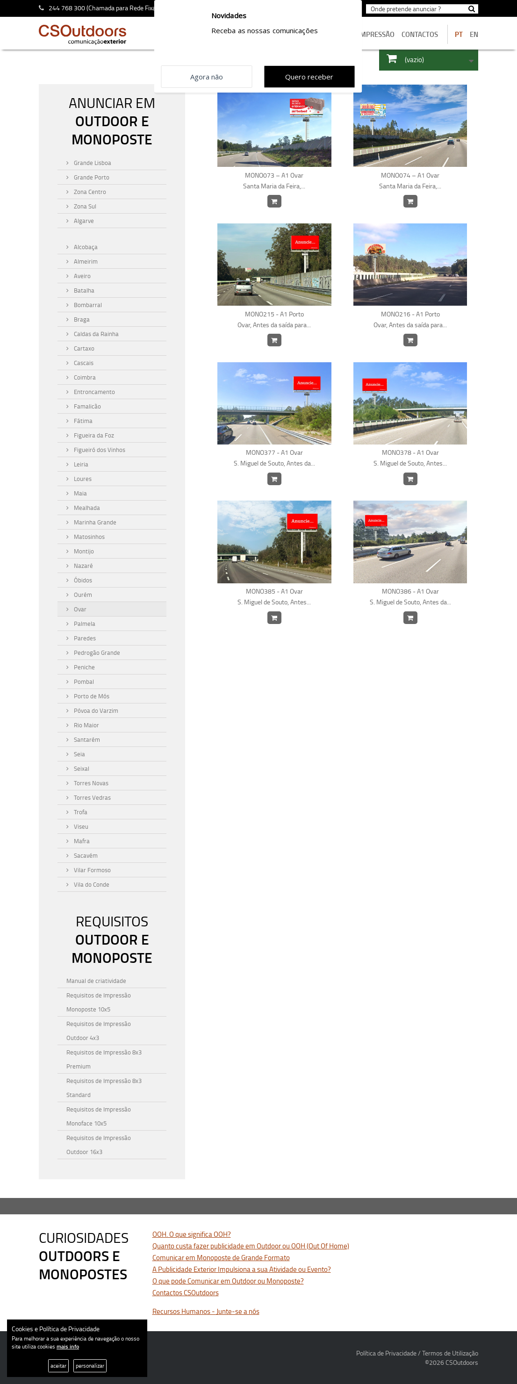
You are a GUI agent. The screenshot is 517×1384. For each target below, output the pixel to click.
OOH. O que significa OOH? (191, 1234)
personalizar (90, 1366)
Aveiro (81, 276)
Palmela (83, 623)
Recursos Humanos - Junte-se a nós (205, 1311)
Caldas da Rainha (95, 334)
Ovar (79, 609)
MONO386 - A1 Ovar (410, 597)
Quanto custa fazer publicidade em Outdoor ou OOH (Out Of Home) (250, 1246)
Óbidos (82, 580)
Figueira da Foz (93, 435)
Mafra (81, 841)
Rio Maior (85, 725)
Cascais (82, 363)
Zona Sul (84, 206)
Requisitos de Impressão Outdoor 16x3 (98, 1144)
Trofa (79, 812)
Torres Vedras (91, 797)
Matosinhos (88, 536)
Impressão (376, 34)
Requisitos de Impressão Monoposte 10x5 (98, 1002)
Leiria (80, 464)
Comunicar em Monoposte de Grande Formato (221, 1257)
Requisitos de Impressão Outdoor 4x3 (98, 1030)
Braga (81, 319)
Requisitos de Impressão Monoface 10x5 (98, 1116)
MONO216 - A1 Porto (410, 319)
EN (474, 34)
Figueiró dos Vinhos (98, 449)
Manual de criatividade (96, 980)
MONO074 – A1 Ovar (410, 181)
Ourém (82, 594)
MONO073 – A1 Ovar (274, 181)
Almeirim (85, 261)
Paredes (84, 638)
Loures (82, 478)
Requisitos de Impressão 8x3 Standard (104, 1087)
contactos (420, 34)
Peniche (83, 667)
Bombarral (87, 305)
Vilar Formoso (91, 870)
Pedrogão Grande (96, 652)
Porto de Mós (90, 696)
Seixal (80, 768)
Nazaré (82, 565)
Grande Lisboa (91, 162)
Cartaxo (83, 348)
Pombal (83, 681)
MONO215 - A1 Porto (274, 319)
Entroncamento (93, 391)
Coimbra (84, 377)
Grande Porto (90, 177)
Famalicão (86, 406)
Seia (78, 754)
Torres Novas (90, 783)
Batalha (83, 290)
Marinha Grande (94, 522)
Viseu (80, 826)
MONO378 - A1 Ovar (410, 458)
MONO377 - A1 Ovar (274, 458)
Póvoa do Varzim (95, 710)
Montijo (83, 551)
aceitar (58, 1366)
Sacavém (85, 855)
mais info (68, 1346)
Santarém (86, 739)
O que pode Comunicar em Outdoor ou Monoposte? (228, 1281)
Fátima (82, 420)
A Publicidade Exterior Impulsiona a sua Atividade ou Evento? (241, 1269)
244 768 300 (67, 7)
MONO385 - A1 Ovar (274, 597)
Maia (79, 493)
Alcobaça (85, 247)
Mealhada (86, 507)
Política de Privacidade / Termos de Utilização (417, 1352)
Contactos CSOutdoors (185, 1293)
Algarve (83, 220)
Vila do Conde (90, 884)
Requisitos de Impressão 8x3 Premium (104, 1059)
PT (459, 34)
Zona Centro (89, 191)
